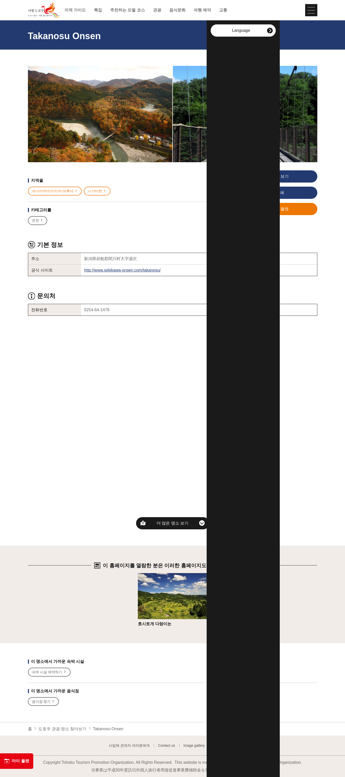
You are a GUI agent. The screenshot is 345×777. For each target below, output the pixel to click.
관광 (157, 10)
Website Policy (225, 745)
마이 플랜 (16, 761)
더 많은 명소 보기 (172, 523)
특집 (98, 10)
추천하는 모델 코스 (127, 10)
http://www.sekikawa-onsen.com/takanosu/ (122, 270)
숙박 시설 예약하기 (49, 672)
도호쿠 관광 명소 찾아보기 (62, 729)
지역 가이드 (75, 10)
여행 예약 (202, 10)
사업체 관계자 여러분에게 (129, 745)
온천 (37, 220)
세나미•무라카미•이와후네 (55, 191)
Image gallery (194, 745)
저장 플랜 (266, 209)
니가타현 (97, 191)
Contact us (166, 745)
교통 (223, 10)
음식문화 (177, 10)
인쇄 (263, 193)
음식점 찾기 (43, 701)
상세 (142, 575)
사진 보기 (266, 176)
